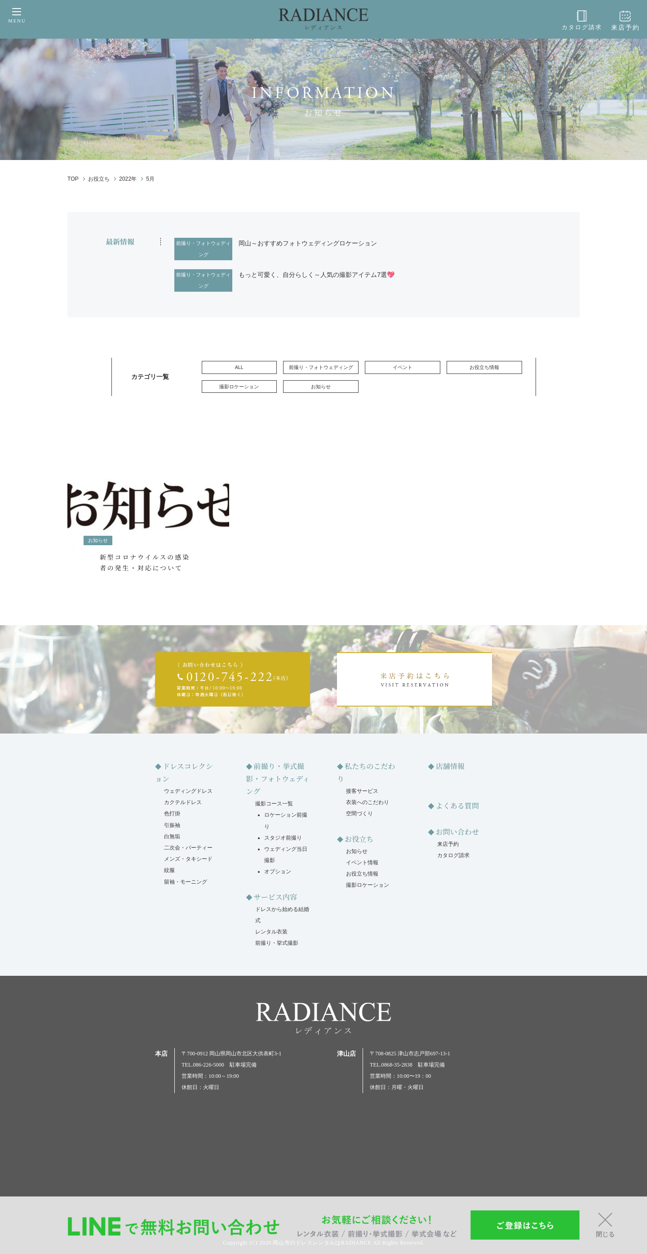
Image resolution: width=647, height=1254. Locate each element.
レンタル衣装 (271, 932)
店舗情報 (450, 766)
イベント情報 (362, 862)
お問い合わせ (457, 832)
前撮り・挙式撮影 (276, 943)
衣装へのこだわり (367, 802)
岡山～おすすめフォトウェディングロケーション (308, 243)
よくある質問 (457, 805)
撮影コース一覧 (274, 803)
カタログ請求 (587, 20)
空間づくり (359, 813)
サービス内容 (275, 897)
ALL (239, 367)
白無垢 (172, 836)
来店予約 (627, 20)
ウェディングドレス (188, 791)
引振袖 (172, 825)
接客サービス (362, 791)
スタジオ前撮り (283, 838)
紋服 (169, 870)
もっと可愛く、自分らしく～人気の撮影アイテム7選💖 (316, 274)
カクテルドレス (183, 802)
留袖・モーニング (185, 882)
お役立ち (359, 839)
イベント (402, 367)
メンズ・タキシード (188, 859)
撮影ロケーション (239, 386)
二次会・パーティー (188, 848)
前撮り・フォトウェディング (203, 248)
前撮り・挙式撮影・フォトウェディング (278, 778)
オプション (277, 871)
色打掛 (172, 813)
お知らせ (321, 386)
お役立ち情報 (484, 367)
